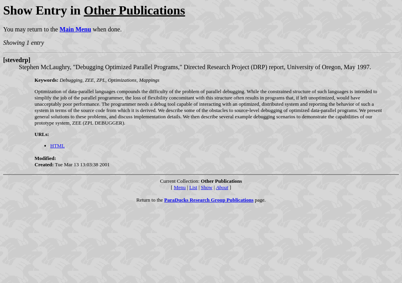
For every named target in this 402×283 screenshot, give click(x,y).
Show (207, 187)
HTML (57, 146)
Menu (180, 187)
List (193, 187)
